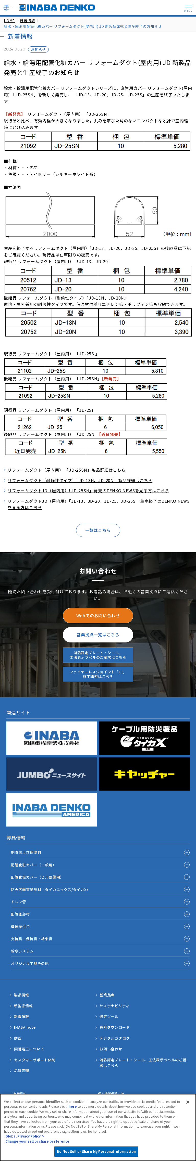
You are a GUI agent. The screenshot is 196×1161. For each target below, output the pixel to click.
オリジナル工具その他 (30, 963)
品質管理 (21, 1070)
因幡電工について (29, 1048)
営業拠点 (107, 994)
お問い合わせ (111, 1048)
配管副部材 (20, 914)
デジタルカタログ (115, 1038)
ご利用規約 (18, 1093)
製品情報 (21, 994)
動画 (18, 1038)
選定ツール (109, 1016)
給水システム (22, 950)
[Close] (187, 1116)
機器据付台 (20, 926)
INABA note (25, 1027)
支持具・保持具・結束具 (32, 938)
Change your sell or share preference (37, 1155)
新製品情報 (23, 1005)
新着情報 (21, 1016)
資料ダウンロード (115, 1027)
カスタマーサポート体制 (35, 1059)
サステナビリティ (114, 1005)
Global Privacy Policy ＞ (25, 1150)
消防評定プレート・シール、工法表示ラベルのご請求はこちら (143, 1062)
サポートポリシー (23, 1099)
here (73, 1120)
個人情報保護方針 (111, 1093)
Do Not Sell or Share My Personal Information (136, 1099)
